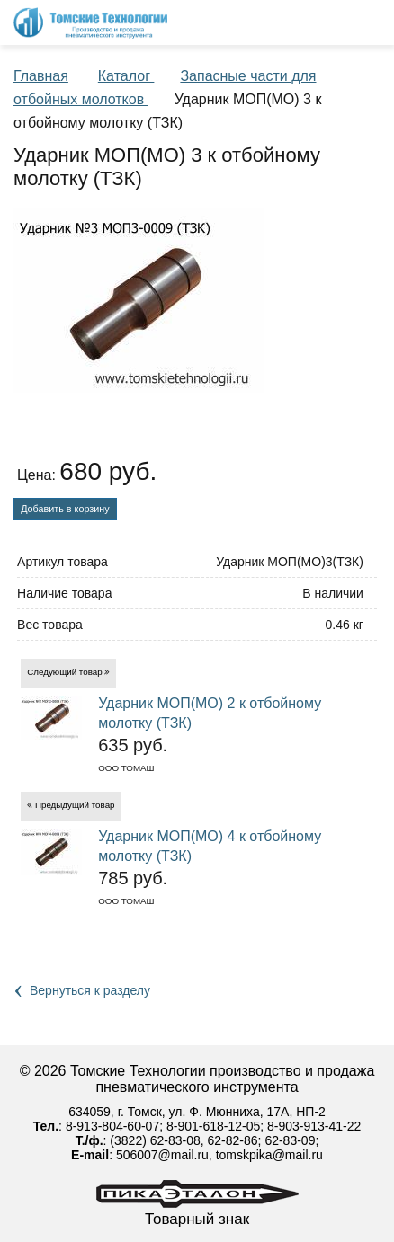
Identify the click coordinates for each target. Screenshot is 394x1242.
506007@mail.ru (162, 1155)
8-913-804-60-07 (112, 1126)
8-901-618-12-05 (213, 1126)
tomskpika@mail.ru (269, 1155)
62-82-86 (233, 1140)
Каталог (126, 76)
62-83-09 (289, 1140)
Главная (40, 76)
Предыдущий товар (75, 805)
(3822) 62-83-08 (155, 1140)
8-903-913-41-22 (314, 1126)
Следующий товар (65, 672)
